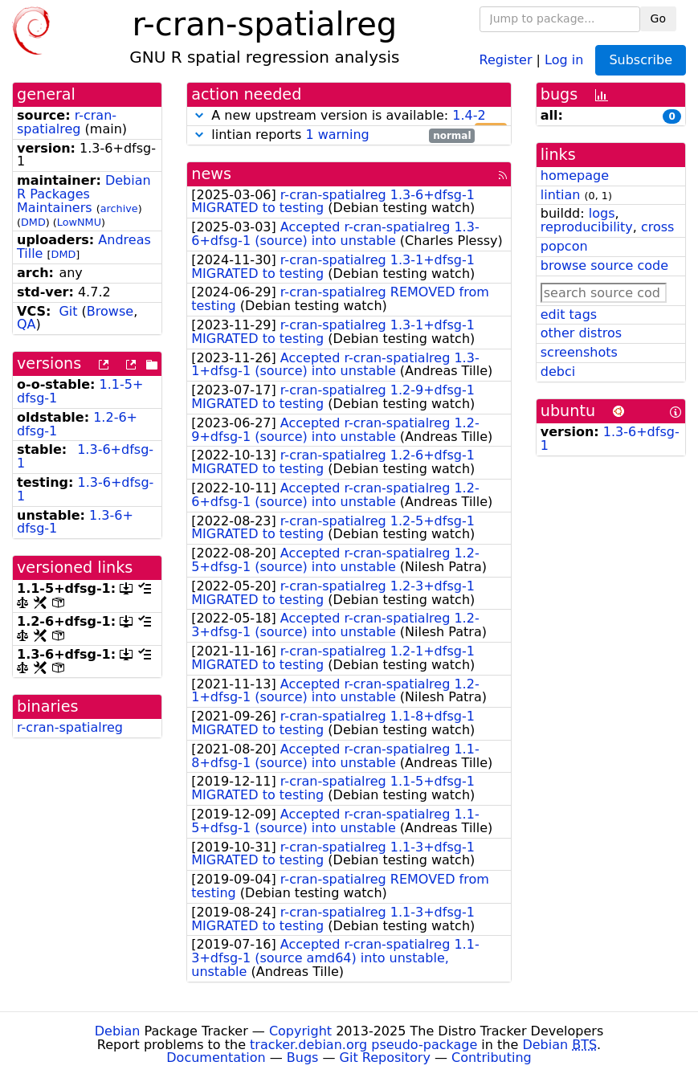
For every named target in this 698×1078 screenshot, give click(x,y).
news (211, 174)
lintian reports (333, 135)
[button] (199, 115)
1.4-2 (468, 115)
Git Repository (385, 1057)
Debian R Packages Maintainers (84, 194)
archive (119, 208)
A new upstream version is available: (349, 116)
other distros (581, 333)
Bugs (303, 1057)
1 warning (337, 134)
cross (657, 227)
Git (68, 311)
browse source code (604, 265)
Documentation (215, 1057)
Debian (118, 1031)
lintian (561, 194)
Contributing (491, 1057)
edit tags (569, 314)
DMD (33, 222)
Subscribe (640, 59)
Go (658, 18)
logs (602, 213)
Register (506, 59)
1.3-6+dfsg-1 (85, 456)
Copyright (300, 1031)
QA (26, 324)
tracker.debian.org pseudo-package (363, 1044)
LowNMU (79, 222)
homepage (575, 175)
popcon (564, 246)
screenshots (579, 352)
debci (558, 371)
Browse (110, 311)
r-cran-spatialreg (66, 122)
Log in (564, 59)
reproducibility (587, 227)
